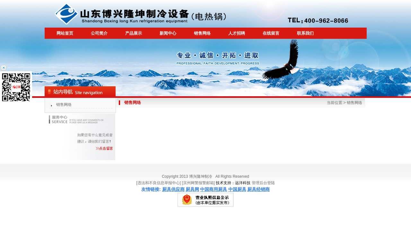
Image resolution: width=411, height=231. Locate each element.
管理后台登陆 (263, 183)
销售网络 (64, 104)
